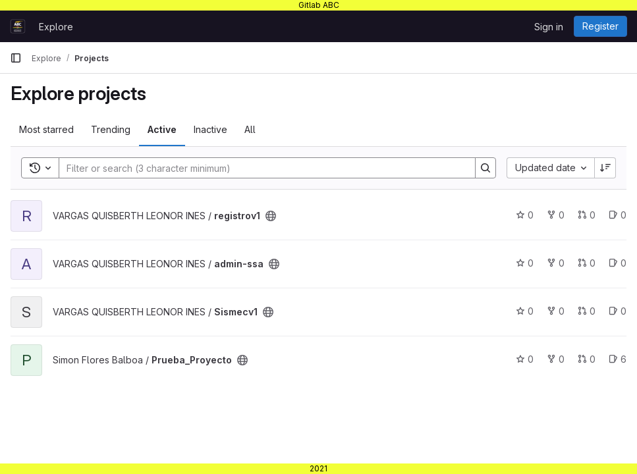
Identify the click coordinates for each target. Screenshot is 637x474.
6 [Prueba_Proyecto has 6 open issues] (617, 359)
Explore (56, 26)
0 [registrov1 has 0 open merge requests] (586, 215)
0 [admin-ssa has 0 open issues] (617, 263)
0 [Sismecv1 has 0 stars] (525, 311)
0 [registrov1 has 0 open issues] (617, 215)
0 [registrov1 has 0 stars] (525, 215)
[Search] (261, 168)
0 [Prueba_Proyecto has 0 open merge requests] (586, 359)
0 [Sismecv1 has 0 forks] (556, 311)
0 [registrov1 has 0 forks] (556, 215)
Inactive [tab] (210, 129)
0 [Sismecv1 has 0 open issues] (617, 311)
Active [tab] (162, 129)
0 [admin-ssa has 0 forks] (556, 263)
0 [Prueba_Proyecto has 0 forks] (556, 359)
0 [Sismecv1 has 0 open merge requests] (586, 311)
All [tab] (250, 129)
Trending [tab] (110, 129)
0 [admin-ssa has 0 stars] (525, 263)
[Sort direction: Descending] (605, 167)
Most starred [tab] (46, 129)
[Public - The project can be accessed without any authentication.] (270, 216)
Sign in (548, 26)
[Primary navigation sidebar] (15, 57)
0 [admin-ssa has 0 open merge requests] (586, 263)
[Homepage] (17, 26)
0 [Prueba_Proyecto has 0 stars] (525, 359)
